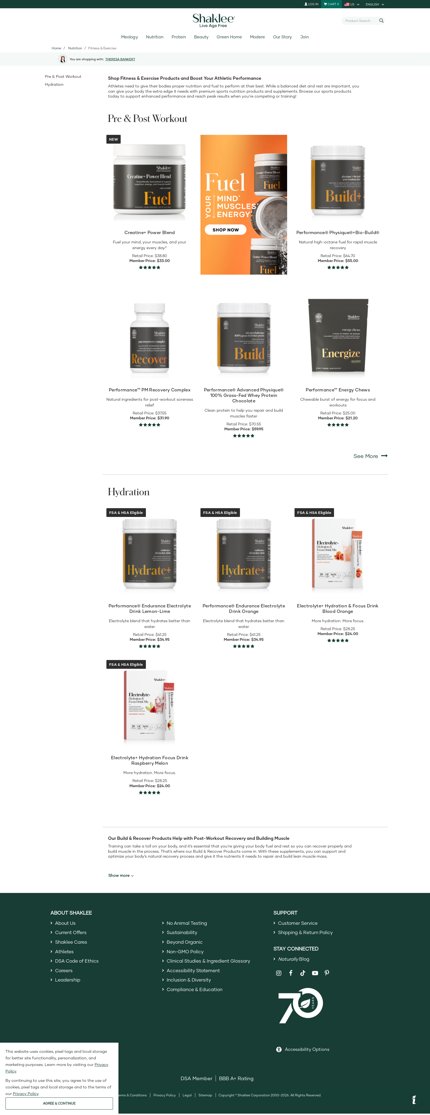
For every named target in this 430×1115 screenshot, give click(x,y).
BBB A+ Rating (236, 1080)
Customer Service (299, 923)
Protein (179, 37)
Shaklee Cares (72, 943)
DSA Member (196, 1080)
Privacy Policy (165, 1096)
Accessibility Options (307, 1050)
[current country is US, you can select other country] (352, 4)
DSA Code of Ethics (78, 963)
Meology (129, 37)
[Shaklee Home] (215, 21)
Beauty (201, 37)
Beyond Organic (186, 943)
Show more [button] (121, 875)
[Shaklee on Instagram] (278, 974)
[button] (414, 1100)
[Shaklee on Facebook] (290, 974)
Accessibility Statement (195, 973)
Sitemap (205, 1096)
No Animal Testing (188, 923)
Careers (64, 973)
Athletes (65, 953)
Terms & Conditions (131, 1096)
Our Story (282, 37)
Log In (311, 4)
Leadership (68, 983)
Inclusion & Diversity (190, 983)
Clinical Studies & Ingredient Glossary (211, 963)
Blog (295, 960)
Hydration (54, 84)
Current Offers (72, 933)
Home (56, 48)
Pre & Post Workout (63, 76)
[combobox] (361, 20)
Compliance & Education (196, 993)
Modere (257, 37)
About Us (66, 923)
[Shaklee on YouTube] (315, 974)
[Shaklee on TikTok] (302, 971)
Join (304, 37)
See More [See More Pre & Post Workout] (370, 455)
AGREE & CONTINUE (59, 1103)
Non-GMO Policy (186, 953)
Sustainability (183, 933)
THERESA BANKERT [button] (120, 59)
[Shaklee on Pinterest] (327, 974)
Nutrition (154, 37)
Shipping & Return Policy (307, 933)
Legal (187, 1096)
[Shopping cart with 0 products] (331, 4)
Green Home (229, 37)
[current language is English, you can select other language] (375, 4)
